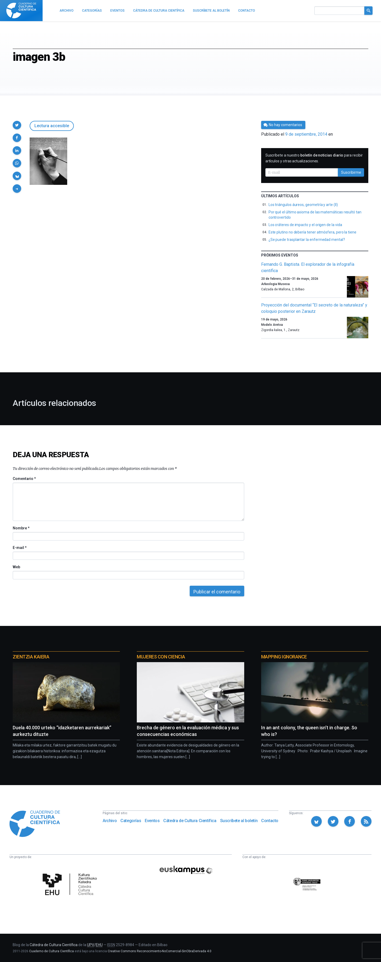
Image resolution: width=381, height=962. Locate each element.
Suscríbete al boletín (239, 820)
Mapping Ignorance (284, 656)
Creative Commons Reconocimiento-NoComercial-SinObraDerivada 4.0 (159, 951)
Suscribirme (351, 172)
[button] (17, 125)
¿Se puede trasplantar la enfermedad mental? (307, 239)
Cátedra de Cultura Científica (189, 820)
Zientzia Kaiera (31, 656)
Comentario (24, 479)
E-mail (19, 548)
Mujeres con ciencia (161, 656)
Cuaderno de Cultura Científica (51, 951)
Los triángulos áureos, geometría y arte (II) (303, 205)
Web (16, 567)
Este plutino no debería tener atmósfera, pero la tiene (312, 232)
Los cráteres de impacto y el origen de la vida (305, 225)
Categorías (130, 820)
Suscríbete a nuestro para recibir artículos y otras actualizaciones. (314, 158)
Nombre (21, 528)
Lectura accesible (51, 125)
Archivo (110, 820)
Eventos (152, 820)
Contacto (269, 820)
